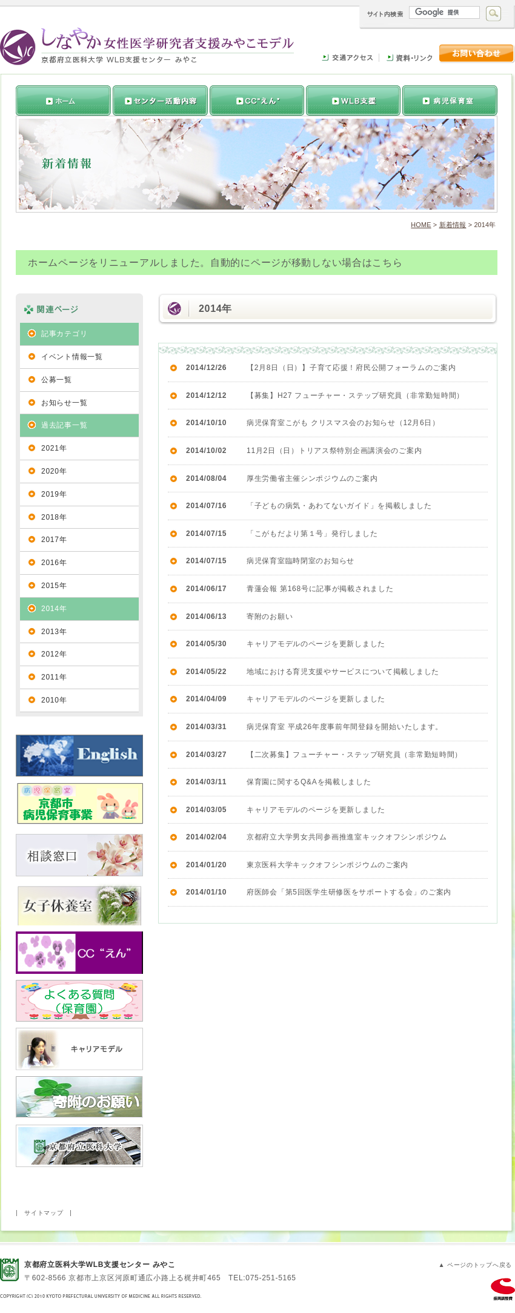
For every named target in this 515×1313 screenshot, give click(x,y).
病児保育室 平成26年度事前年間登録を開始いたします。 (345, 727)
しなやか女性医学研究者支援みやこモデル (147, 46)
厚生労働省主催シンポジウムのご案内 (312, 478)
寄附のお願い (270, 616)
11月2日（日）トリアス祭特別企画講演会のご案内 (334, 450)
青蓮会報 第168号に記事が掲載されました (320, 588)
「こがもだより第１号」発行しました (312, 533)
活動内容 (255, 100)
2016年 (54, 562)
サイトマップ (43, 1212)
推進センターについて (159, 100)
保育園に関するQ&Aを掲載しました (309, 782)
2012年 (54, 654)
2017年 (54, 539)
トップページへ (63, 100)
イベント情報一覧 (72, 356)
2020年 (54, 471)
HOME (421, 224)
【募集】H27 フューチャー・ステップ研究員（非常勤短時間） (355, 395)
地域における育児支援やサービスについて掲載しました (343, 671)
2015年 (54, 585)
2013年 (54, 631)
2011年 (54, 677)
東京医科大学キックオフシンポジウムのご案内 (327, 865)
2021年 (54, 448)
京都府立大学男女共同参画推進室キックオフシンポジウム (347, 837)
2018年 (54, 517)
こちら (387, 262)
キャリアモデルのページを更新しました (316, 644)
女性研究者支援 (352, 100)
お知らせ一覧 (64, 403)
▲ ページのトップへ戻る (475, 1265)
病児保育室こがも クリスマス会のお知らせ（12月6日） (343, 422)
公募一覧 (56, 379)
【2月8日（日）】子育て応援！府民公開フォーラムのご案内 (351, 367)
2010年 (54, 700)
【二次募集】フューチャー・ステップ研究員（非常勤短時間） (354, 754)
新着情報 (453, 224)
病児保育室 (449, 100)
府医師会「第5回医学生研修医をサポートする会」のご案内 (349, 892)
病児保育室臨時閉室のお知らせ (300, 561)
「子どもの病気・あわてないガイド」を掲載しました (339, 505)
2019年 (54, 494)
